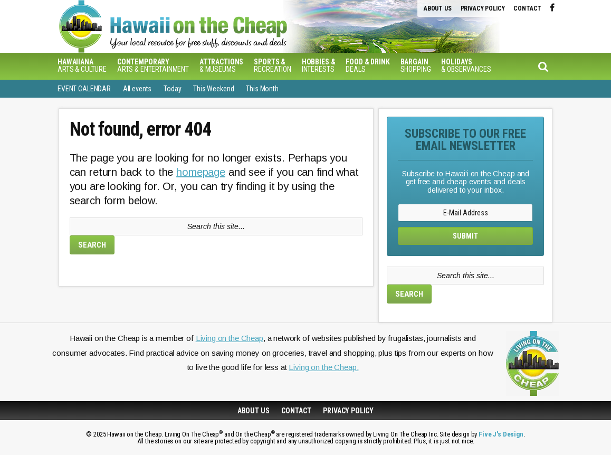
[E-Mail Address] (465, 213)
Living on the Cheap (229, 338)
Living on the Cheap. (323, 367)
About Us (438, 8)
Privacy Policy (483, 8)
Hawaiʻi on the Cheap (229, 26)
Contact (527, 8)
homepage (200, 172)
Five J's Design (501, 434)
